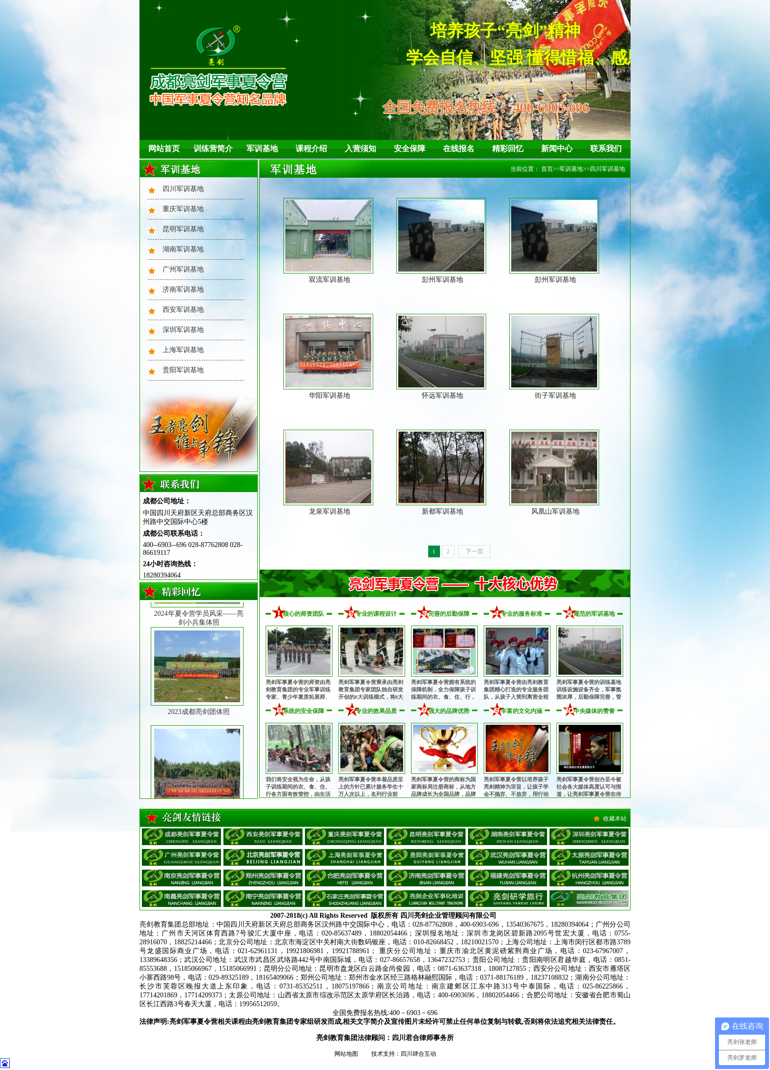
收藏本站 (615, 818)
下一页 (474, 551)
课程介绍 (311, 148)
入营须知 (360, 148)
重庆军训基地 (183, 209)
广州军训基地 (183, 269)
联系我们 (606, 148)
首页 (547, 168)
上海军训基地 (183, 350)
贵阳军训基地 (183, 370)
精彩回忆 (507, 148)
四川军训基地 (183, 188)
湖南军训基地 (183, 249)
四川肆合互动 (418, 1053)
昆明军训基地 (183, 229)
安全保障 (409, 148)
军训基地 (262, 148)
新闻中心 (557, 148)
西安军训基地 (183, 309)
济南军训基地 (183, 289)
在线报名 (458, 148)
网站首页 (164, 148)
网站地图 (346, 1053)
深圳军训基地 (183, 329)
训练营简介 (213, 148)
